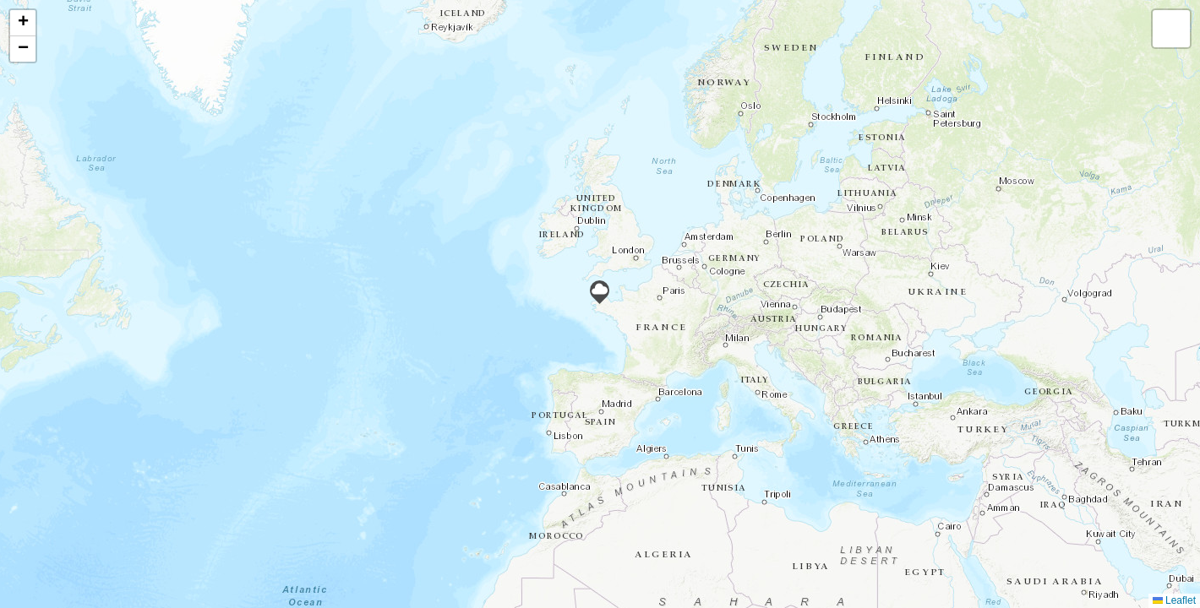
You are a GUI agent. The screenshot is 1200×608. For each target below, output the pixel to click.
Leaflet (1174, 600)
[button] (599, 292)
